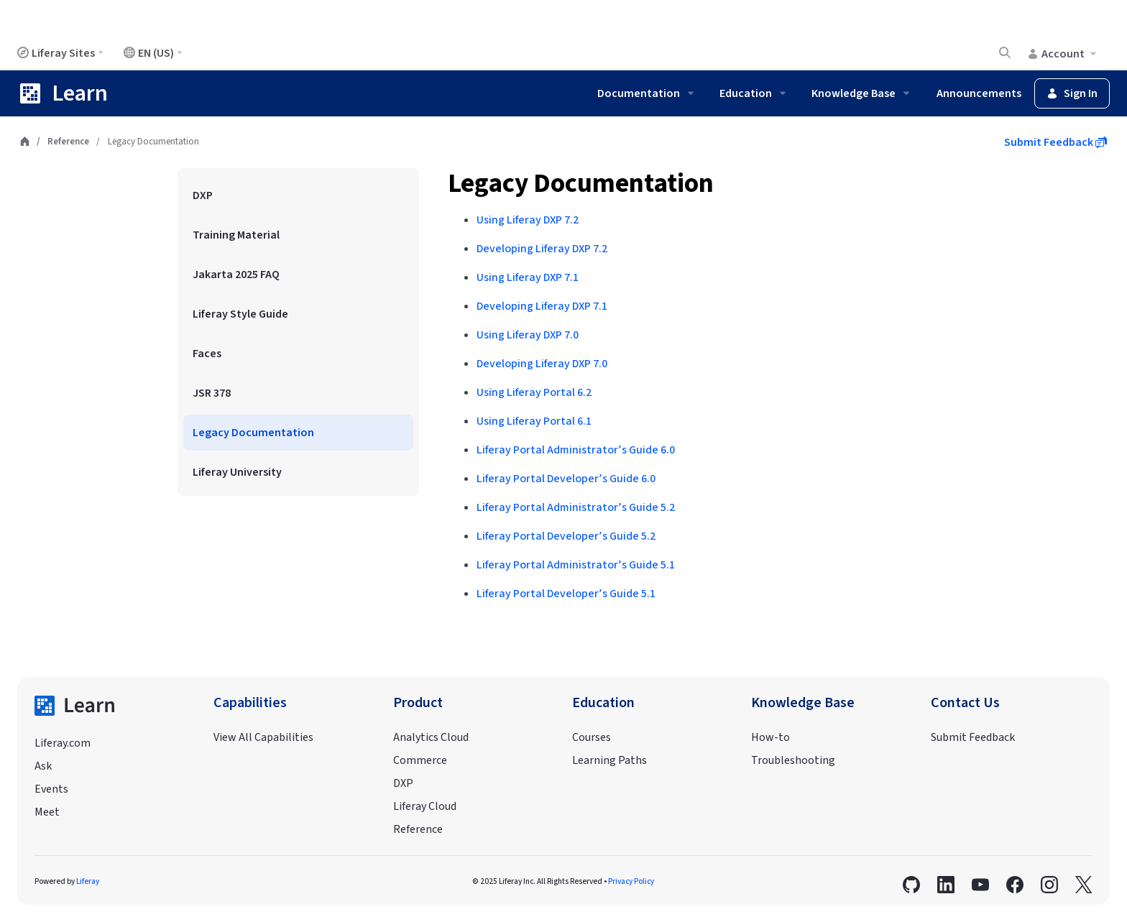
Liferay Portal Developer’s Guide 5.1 (566, 593)
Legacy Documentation (581, 184)
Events (51, 789)
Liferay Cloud (424, 806)
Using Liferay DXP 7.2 (528, 220)
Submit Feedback (1055, 142)
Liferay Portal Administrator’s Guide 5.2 (576, 507)
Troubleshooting (793, 760)
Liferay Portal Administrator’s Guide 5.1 (576, 565)
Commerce (420, 760)
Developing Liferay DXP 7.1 (542, 306)
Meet (47, 812)
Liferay (87, 881)
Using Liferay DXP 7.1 (528, 277)
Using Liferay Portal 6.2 (534, 392)
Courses (591, 737)
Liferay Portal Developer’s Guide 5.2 (566, 536)
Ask (43, 766)
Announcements (979, 93)
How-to (770, 737)
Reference (68, 141)
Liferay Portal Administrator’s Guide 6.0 (576, 450)
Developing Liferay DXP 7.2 (542, 249)
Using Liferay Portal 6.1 (534, 421)
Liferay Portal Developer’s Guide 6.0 (566, 479)
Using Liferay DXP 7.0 (528, 335)
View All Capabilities (263, 737)
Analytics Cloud (431, 737)
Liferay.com (62, 743)
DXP (403, 783)
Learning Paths (609, 760)
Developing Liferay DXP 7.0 (542, 364)
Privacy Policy (631, 881)
